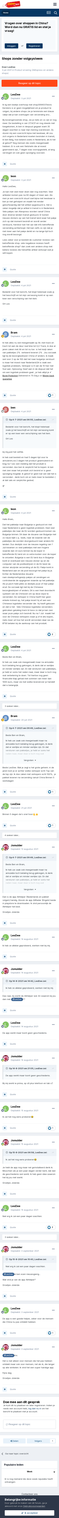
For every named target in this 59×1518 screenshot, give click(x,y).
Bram (14, 332)
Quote (13, 164)
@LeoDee (17, 999)
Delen (14, 1441)
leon (13, 176)
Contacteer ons (30, 1494)
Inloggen (11, 46)
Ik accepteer (29, 1513)
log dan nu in (34, 1408)
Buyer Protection (10, 375)
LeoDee (11, 67)
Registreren (34, 46)
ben (13, 407)
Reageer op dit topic (29, 83)
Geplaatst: (21, 98)
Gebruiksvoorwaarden (34, 1506)
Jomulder (16, 845)
